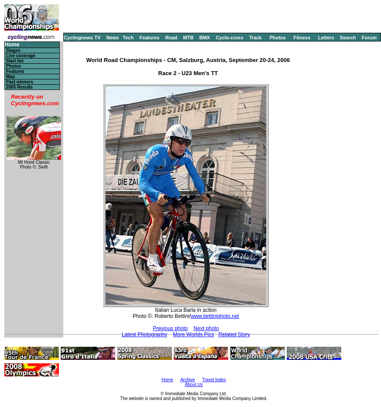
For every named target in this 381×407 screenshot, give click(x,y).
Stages (13, 50)
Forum (369, 37)
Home (12, 45)
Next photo (206, 328)
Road (171, 37)
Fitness (301, 37)
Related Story (234, 334)
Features (150, 37)
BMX (204, 37)
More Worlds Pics (193, 334)
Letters (326, 37)
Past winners (19, 81)
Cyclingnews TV (82, 37)
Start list (15, 61)
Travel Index (214, 379)
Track (255, 37)
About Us (194, 384)
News (112, 37)
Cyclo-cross (230, 37)
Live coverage (20, 55)
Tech (128, 37)
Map (10, 76)
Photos (277, 37)
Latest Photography (144, 334)
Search (348, 37)
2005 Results (19, 87)
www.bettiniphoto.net (215, 316)
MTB (188, 37)
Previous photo (170, 328)
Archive (187, 379)
